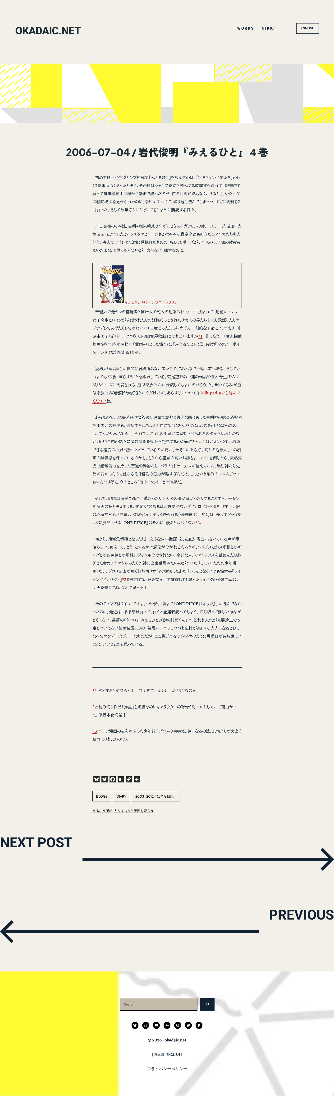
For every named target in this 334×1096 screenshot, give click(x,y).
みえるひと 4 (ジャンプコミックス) (150, 302)
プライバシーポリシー (167, 1068)
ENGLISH (307, 28)
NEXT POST (78, 858)
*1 (200, 336)
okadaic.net (70, 28)
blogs (102, 796)
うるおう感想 (102, 810)
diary (121, 796)
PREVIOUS (264, 930)
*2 (197, 522)
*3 (124, 579)
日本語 (159, 1055)
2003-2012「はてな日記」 (156, 796)
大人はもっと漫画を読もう (134, 810)
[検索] (207, 1004)
